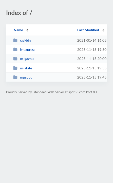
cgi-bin (22, 40)
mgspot (22, 77)
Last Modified (88, 30)
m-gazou (23, 58)
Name (18, 30)
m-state (22, 68)
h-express (24, 49)
